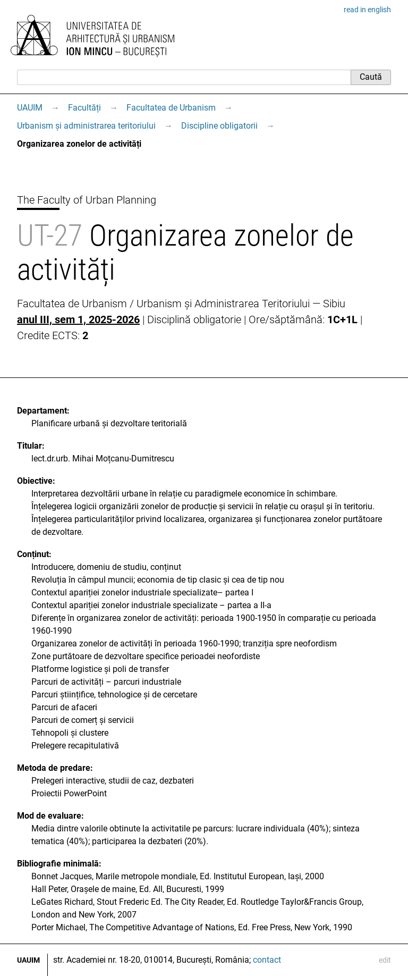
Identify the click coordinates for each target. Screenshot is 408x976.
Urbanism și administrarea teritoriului (86, 126)
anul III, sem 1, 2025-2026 (78, 319)
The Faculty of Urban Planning (86, 199)
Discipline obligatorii (219, 126)
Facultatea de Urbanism (171, 108)
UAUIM (29, 108)
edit (385, 960)
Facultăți (84, 108)
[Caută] (184, 77)
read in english (367, 9)
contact (267, 960)
